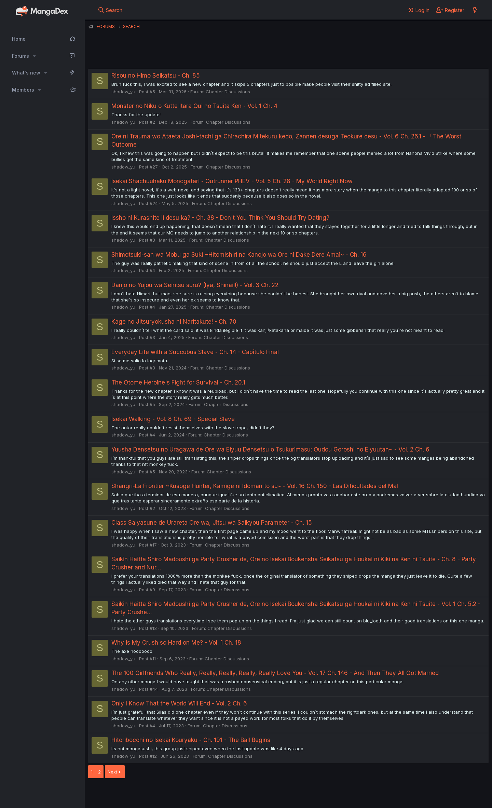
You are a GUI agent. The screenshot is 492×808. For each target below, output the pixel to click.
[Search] (110, 10)
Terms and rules (215, 793)
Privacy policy (255, 793)
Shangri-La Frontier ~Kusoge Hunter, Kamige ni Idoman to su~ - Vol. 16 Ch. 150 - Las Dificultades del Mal (254, 486)
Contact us (177, 793)
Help (284, 793)
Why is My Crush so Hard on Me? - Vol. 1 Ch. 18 (176, 642)
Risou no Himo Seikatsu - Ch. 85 (155, 75)
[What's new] (475, 10)
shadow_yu (123, 91)
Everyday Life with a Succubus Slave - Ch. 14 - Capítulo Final (195, 352)
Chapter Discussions (228, 91)
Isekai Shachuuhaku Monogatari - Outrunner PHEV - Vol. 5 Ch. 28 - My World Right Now (232, 181)
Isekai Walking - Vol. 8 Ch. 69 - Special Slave (173, 419)
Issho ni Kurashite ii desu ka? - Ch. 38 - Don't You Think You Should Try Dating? (220, 217)
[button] (34, 56)
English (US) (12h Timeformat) (123, 793)
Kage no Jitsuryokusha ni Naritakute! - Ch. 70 (173, 321)
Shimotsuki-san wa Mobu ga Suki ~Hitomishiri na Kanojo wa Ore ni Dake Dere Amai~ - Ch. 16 (239, 254)
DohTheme (423, 798)
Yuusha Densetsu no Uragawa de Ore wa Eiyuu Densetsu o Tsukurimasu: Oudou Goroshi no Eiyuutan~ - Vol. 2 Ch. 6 (270, 449)
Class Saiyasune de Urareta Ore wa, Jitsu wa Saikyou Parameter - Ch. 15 (211, 522)
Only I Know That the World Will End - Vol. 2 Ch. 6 (179, 703)
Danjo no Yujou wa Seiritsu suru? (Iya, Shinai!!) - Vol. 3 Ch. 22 (194, 285)
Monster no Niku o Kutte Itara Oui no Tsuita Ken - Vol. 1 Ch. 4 (194, 106)
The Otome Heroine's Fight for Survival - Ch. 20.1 (178, 382)
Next (112, 772)
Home (19, 39)
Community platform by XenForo (432, 793)
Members (23, 90)
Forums (20, 56)
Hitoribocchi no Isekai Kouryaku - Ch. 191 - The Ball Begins (190, 740)
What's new (26, 73)
